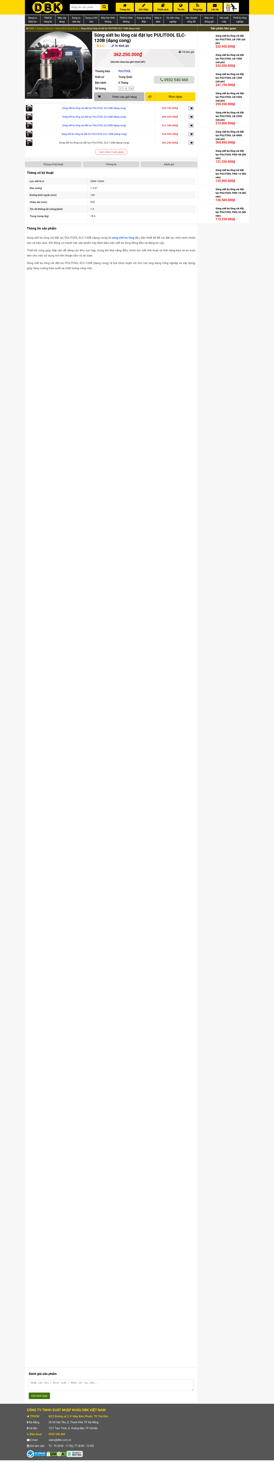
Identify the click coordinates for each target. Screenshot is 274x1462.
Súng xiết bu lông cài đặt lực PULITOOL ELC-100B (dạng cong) (94, 134)
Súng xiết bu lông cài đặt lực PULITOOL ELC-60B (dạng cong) (94, 117)
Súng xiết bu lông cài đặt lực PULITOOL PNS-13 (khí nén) (231, 174)
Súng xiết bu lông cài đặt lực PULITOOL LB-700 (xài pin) (230, 39)
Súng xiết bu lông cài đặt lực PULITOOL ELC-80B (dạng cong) (94, 125)
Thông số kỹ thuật (53, 164)
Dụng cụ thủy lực (32, 20)
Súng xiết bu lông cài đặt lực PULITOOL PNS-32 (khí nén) (231, 212)
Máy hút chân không (108, 20)
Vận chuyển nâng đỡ (191, 20)
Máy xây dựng (62, 20)
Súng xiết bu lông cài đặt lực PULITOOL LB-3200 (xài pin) (230, 116)
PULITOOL (124, 71)
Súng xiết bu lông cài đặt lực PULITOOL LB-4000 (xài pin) (230, 135)
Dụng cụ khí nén (91, 20)
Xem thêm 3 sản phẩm (111, 152)
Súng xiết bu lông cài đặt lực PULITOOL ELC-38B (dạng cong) (94, 108)
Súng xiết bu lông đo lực (66, 28)
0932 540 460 (174, 80)
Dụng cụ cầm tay (76, 20)
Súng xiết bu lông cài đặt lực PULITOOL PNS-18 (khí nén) (231, 193)
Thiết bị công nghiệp (239, 20)
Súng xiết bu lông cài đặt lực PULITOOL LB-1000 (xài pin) (230, 59)
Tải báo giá (186, 51)
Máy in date (158, 20)
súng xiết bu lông (123, 237)
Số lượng (100, 88)
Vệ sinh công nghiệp (173, 20)
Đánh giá (169, 164)
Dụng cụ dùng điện (144, 20)
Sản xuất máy (224, 20)
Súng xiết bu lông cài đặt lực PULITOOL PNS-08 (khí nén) (231, 154)
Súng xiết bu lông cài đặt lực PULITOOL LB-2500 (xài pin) (230, 97)
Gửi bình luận (39, 1397)
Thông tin (111, 164)
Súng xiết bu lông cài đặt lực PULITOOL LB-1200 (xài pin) (230, 78)
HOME (30, 28)
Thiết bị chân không (126, 20)
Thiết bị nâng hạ (48, 20)
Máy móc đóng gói (209, 20)
